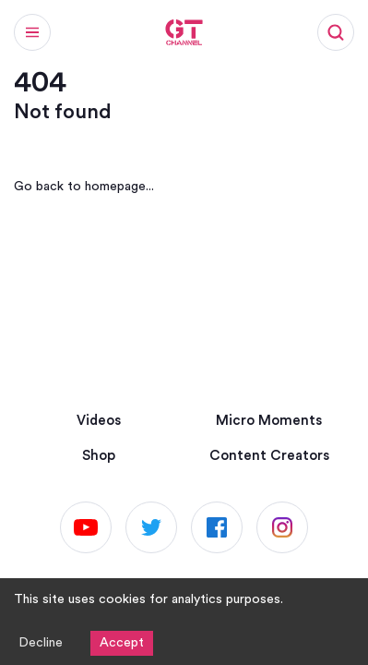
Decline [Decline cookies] (40, 642)
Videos (99, 421)
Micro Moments (269, 421)
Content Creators (269, 456)
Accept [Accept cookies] (122, 642)
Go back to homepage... (84, 186)
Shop (98, 456)
